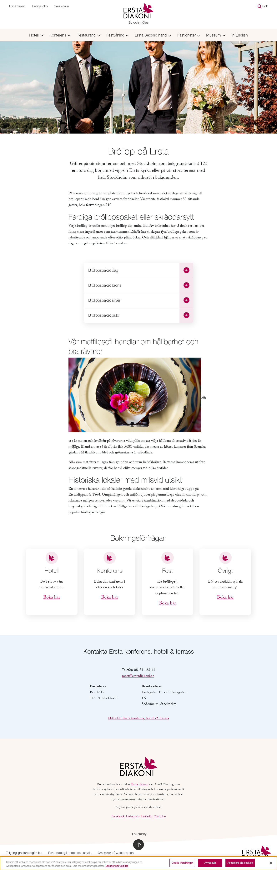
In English (240, 35)
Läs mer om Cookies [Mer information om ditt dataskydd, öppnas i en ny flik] (117, 867)
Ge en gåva (61, 6)
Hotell (36, 35)
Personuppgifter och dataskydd (69, 852)
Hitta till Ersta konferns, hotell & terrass (138, 719)
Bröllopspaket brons (140, 285)
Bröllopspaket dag (140, 270)
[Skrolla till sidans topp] (138, 844)
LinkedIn (146, 816)
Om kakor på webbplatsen (116, 852)
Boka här (51, 597)
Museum (215, 35)
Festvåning (117, 35)
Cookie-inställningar (182, 864)
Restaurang (88, 35)
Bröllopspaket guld (140, 315)
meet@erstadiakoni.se (138, 676)
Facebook (118, 816)
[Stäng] (271, 864)
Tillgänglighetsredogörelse (24, 852)
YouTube (160, 816)
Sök (263, 6)
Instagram (132, 816)
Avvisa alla (210, 864)
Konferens (60, 35)
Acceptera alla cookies (240, 864)
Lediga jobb (40, 6)
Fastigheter (188, 35)
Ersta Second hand (153, 35)
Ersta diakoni (17, 6)
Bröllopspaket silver (140, 300)
